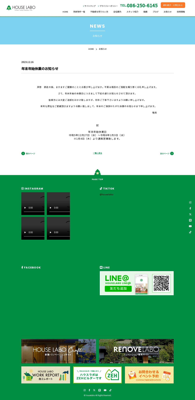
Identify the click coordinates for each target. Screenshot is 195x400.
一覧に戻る (97, 153)
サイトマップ (90, 6)
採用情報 (181, 11)
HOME (65, 11)
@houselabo (106, 194)
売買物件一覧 (79, 11)
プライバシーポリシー (108, 6)
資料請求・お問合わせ (173, 5)
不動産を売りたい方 (99, 11)
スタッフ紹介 (132, 11)
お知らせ (168, 11)
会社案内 (117, 11)
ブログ (156, 11)
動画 (145, 11)
